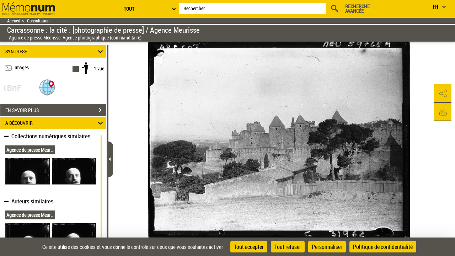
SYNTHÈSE (55, 51)
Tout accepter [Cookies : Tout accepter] (249, 247)
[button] (47, 87)
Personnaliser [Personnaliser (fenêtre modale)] (327, 247)
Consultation (38, 21)
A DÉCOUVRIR (55, 123)
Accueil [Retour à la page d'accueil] (13, 21)
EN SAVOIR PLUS (55, 110)
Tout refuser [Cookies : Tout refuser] (287, 247)
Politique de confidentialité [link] (383, 247)
